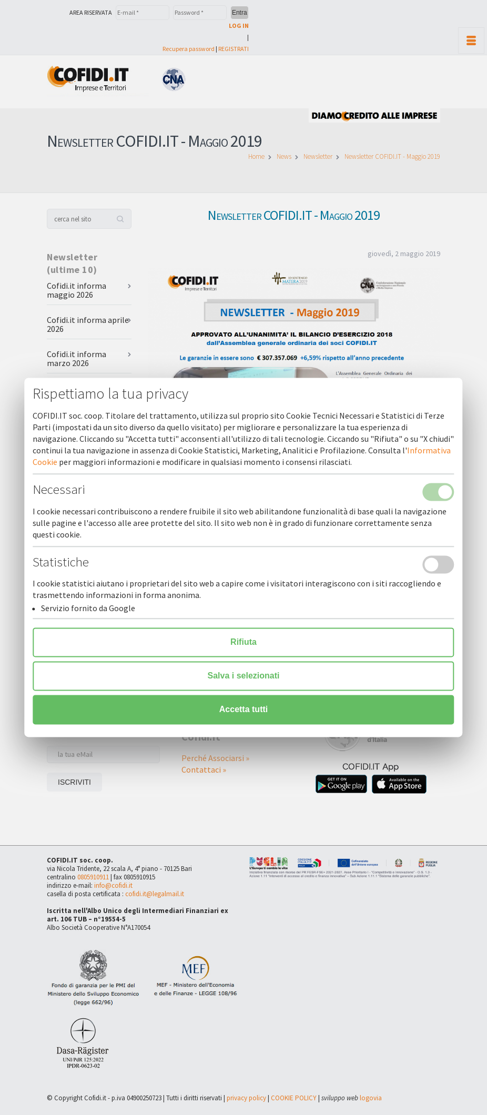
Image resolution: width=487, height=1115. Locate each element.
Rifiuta (243, 642)
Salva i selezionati (244, 676)
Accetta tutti (243, 709)
